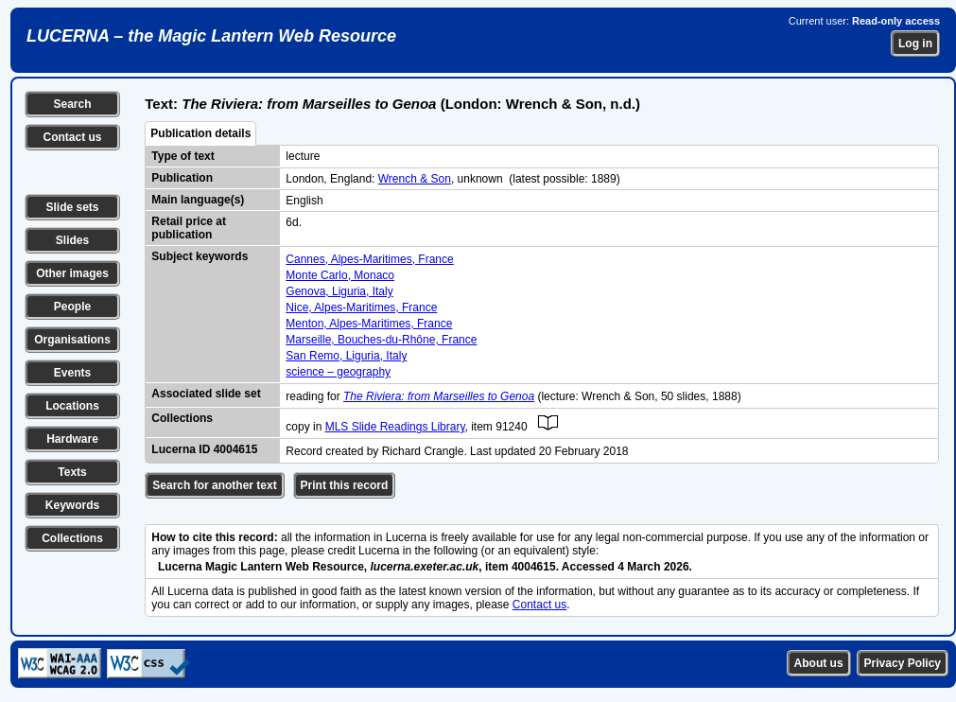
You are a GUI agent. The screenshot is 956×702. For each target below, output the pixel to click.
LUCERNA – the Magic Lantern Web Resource (211, 35)
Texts (72, 472)
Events (72, 372)
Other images (72, 273)
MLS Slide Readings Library (395, 426)
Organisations (72, 339)
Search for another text (214, 485)
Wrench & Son (414, 178)
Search (72, 104)
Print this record (345, 485)
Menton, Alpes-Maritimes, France (369, 323)
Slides (72, 240)
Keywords (72, 505)
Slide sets (71, 207)
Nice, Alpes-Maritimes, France (361, 307)
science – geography (338, 371)
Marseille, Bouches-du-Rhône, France (381, 339)
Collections (72, 538)
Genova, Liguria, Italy (339, 291)
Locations (72, 405)
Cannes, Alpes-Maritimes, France (369, 259)
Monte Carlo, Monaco (340, 275)
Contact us (72, 137)
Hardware (72, 439)
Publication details (200, 133)
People (72, 306)
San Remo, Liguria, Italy (346, 355)
